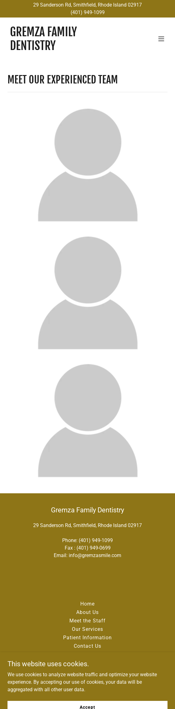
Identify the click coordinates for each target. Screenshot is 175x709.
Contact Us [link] (87, 646)
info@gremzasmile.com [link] (95, 555)
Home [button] (87, 604)
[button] (161, 39)
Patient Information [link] (87, 638)
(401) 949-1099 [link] (96, 540)
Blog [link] (87, 654)
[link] (63, 48)
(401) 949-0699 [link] (94, 548)
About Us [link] (87, 612)
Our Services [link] (87, 629)
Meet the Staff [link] (87, 621)
